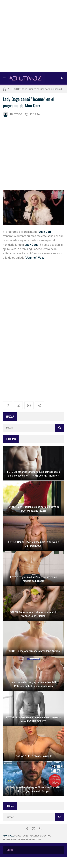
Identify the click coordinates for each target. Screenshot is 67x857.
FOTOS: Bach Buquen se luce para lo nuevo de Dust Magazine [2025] (38, 89)
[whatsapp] (29, 405)
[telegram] (39, 405)
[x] (18, 405)
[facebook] (7, 405)
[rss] (40, 828)
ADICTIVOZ (12, 114)
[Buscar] (62, 78)
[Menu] (4, 78)
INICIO (9, 850)
